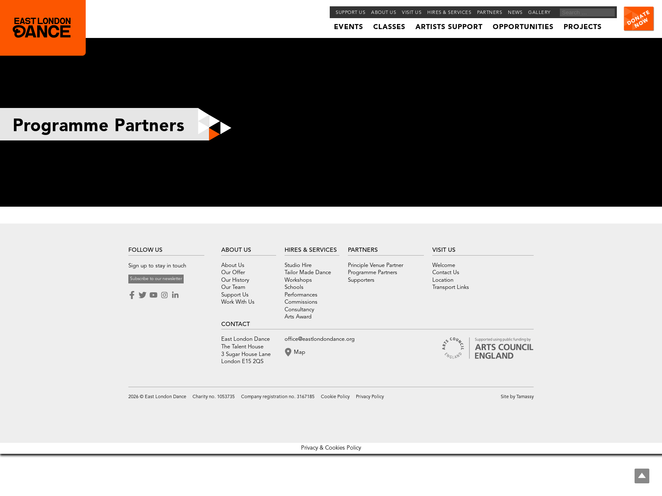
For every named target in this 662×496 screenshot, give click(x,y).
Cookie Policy (335, 397)
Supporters (361, 280)
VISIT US (444, 250)
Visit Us (411, 13)
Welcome (443, 265)
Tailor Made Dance (308, 272)
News (515, 13)
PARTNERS (363, 250)
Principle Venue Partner (375, 265)
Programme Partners (372, 272)
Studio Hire (298, 265)
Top (642, 476)
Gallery (539, 13)
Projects (583, 27)
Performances (301, 295)
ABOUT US (236, 250)
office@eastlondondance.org (320, 339)
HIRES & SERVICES (311, 250)
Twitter (142, 295)
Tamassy (525, 397)
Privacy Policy (370, 397)
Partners (489, 13)
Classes (389, 27)
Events (348, 27)
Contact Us (445, 272)
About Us (232, 265)
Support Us (350, 13)
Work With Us (238, 302)
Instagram (164, 295)
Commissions (301, 302)
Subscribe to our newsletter (156, 279)
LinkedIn (175, 295)
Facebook (132, 295)
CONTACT (235, 324)
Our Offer (233, 272)
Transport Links (450, 287)
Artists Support (449, 27)
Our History (235, 280)
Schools (294, 287)
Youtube (153, 295)
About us (383, 13)
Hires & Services (449, 13)
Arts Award (298, 317)
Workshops (298, 280)
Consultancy (299, 310)
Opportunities (523, 27)
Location (442, 280)
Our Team (233, 287)
